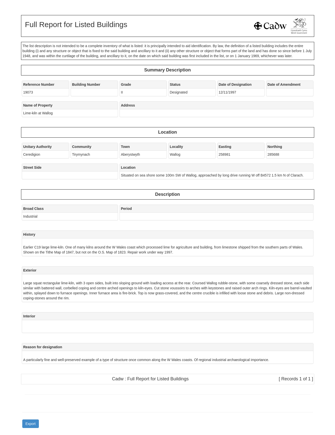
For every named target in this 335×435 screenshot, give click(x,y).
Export (31, 424)
